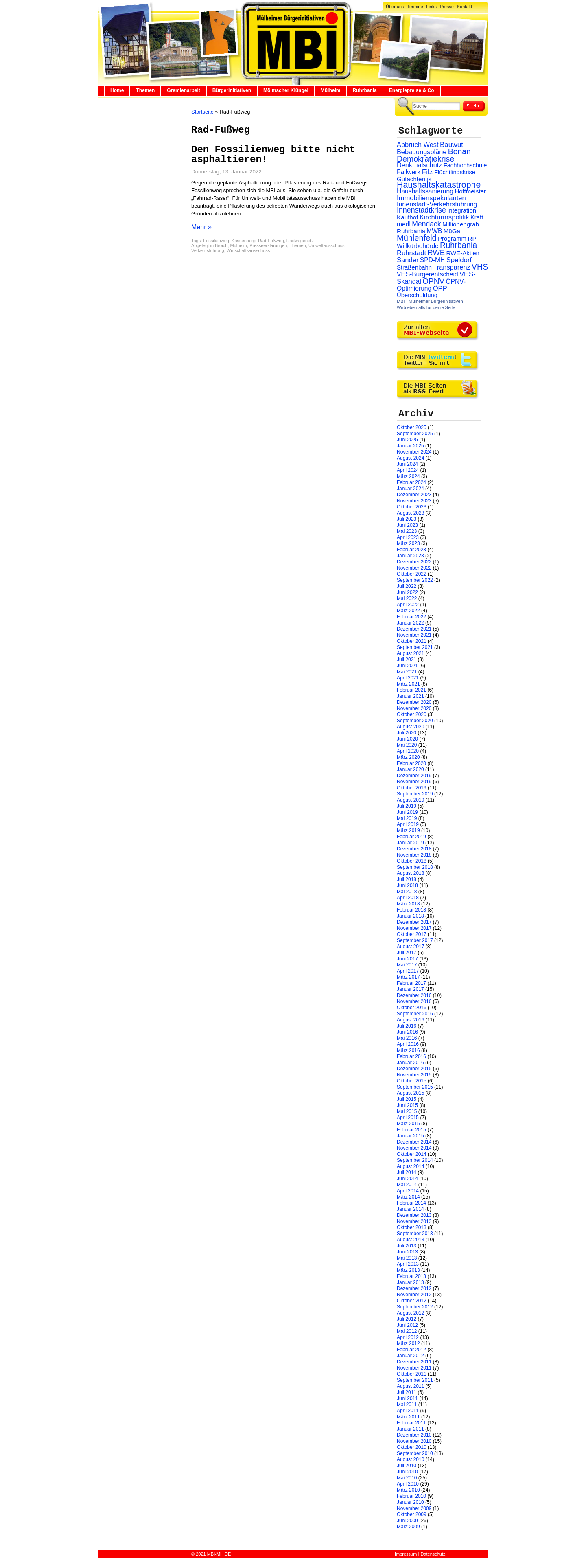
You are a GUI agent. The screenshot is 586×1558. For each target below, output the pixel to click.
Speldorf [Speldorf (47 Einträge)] (459, 260)
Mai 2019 (407, 818)
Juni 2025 (407, 440)
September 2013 (415, 1233)
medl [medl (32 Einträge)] (404, 224)
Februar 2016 (411, 1056)
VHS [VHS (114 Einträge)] (480, 266)
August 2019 (410, 800)
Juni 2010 (407, 1472)
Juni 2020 (407, 739)
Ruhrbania (364, 90)
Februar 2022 (411, 617)
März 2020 (408, 757)
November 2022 (414, 568)
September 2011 (415, 1380)
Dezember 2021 (414, 629)
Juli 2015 (406, 1099)
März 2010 (408, 1490)
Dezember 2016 (414, 995)
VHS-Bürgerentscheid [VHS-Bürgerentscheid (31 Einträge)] (427, 274)
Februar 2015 (411, 1130)
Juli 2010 (406, 1465)
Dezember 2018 (414, 849)
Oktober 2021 (411, 641)
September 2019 (415, 794)
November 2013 (414, 1221)
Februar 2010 (411, 1496)
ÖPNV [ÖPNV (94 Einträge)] (433, 281)
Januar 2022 (410, 623)
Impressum (406, 1553)
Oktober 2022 (411, 574)
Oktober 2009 (411, 1514)
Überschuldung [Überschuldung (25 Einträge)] (417, 295)
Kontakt (464, 6)
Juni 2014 (407, 1178)
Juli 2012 (406, 1319)
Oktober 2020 (411, 714)
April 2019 (408, 824)
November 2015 (414, 1075)
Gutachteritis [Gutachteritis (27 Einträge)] (414, 178)
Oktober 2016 (411, 1007)
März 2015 (408, 1123)
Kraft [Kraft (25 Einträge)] (476, 217)
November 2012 (414, 1294)
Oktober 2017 (411, 934)
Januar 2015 (410, 1136)
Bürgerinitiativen (231, 90)
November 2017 (414, 928)
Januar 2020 (410, 769)
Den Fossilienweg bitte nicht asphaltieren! (273, 154)
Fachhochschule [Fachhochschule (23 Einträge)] (465, 165)
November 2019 (414, 781)
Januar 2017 (410, 989)
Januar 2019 (410, 843)
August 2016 (410, 1020)
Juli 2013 (406, 1246)
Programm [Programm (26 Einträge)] (452, 238)
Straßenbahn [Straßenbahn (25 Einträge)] (414, 267)
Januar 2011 (410, 1429)
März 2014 (408, 1197)
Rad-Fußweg (271, 240)
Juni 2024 (407, 464)
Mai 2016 (407, 1038)
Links (431, 6)
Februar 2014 (411, 1203)
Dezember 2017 (414, 922)
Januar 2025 (410, 446)
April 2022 (408, 604)
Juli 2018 (406, 879)
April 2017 (408, 971)
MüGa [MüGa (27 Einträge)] (452, 231)
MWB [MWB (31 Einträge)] (434, 231)
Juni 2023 (407, 525)
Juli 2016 (406, 1026)
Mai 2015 (407, 1111)
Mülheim (331, 90)
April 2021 (408, 678)
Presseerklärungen (268, 245)
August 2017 (410, 946)
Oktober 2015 (411, 1081)
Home (117, 90)
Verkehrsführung (207, 250)
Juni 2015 (407, 1105)
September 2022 (415, 580)
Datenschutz (432, 1553)
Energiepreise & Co (411, 90)
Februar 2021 (411, 690)
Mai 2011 (407, 1404)
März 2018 (408, 904)
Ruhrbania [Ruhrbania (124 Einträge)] (458, 245)
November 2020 (414, 708)
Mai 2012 (407, 1331)
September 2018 (415, 867)
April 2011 (408, 1410)
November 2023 (414, 501)
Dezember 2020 (414, 702)
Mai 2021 (407, 672)
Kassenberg (244, 240)
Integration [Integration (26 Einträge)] (461, 210)
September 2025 (415, 433)
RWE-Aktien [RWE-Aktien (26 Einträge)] (462, 253)
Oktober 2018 (411, 861)
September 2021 (415, 647)
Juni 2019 (407, 812)
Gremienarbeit (183, 90)
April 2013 (408, 1264)
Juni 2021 (407, 665)
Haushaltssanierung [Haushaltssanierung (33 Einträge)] (425, 191)
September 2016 (415, 1014)
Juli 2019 (406, 806)
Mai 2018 (407, 891)
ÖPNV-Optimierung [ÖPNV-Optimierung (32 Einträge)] (431, 285)
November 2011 (414, 1368)
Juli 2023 (406, 519)
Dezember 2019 (414, 775)
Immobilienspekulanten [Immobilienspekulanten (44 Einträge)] (431, 198)
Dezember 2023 (414, 494)
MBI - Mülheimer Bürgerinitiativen (430, 301)
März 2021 (408, 684)
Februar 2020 (411, 763)
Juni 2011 (407, 1398)
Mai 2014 (407, 1185)
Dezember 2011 (414, 1362)
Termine (415, 6)
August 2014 (410, 1166)
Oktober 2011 (411, 1374)
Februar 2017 (411, 983)
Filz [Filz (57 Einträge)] (427, 172)
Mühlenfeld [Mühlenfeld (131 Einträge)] (417, 237)
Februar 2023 (411, 549)
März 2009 (408, 1527)
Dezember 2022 (414, 562)
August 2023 (410, 513)
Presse (447, 6)
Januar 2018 (410, 916)
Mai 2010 (407, 1478)
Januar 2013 (410, 1282)
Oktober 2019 (411, 788)
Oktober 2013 (411, 1227)
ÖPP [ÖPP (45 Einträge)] (440, 288)
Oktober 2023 (411, 507)
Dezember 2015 (414, 1069)
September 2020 (415, 720)
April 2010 (408, 1484)
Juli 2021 (406, 659)
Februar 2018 (411, 910)
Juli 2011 (406, 1392)
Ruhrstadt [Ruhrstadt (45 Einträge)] (411, 253)
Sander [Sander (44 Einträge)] (408, 260)
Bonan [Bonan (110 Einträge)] (459, 151)
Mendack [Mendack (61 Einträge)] (426, 224)
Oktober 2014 (411, 1154)
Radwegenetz (300, 240)
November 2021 (414, 635)
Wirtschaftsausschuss (248, 250)
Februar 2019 (411, 836)
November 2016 (414, 1001)
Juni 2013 (407, 1252)
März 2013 (408, 1270)
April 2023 (408, 537)
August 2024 (410, 458)
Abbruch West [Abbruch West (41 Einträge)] (418, 144)
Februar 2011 (411, 1423)
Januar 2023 (410, 556)
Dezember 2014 (414, 1142)
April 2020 (408, 751)
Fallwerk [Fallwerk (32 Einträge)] (408, 172)
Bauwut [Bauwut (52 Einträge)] (451, 145)
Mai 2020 (407, 745)
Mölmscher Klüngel (285, 90)
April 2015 (408, 1117)
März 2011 (408, 1417)
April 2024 (408, 470)
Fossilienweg (216, 240)
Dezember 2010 (414, 1435)
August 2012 (410, 1313)
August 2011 (410, 1386)
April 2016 (408, 1044)
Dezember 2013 (414, 1215)
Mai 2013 (407, 1258)
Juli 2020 (406, 733)
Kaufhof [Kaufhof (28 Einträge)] (407, 217)
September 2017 (415, 940)
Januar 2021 (410, 696)
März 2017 (408, 977)
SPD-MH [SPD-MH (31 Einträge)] (432, 259)
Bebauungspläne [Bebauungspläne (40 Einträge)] (421, 152)
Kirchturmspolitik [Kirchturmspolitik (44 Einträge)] (444, 217)
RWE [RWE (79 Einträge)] (436, 252)
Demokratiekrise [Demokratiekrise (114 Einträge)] (425, 158)
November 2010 (414, 1441)
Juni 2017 (407, 959)
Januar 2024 (410, 488)
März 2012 (408, 1343)
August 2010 (410, 1459)
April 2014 (408, 1191)
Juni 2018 (407, 885)
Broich (221, 245)
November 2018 (414, 855)
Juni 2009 (407, 1520)
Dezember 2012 (414, 1288)
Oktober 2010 (411, 1447)
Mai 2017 (407, 965)
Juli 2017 (406, 952)
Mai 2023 (407, 531)
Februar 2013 (411, 1276)
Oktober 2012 (411, 1301)
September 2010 (415, 1453)
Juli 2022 (406, 586)
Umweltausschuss (326, 245)
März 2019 (408, 830)
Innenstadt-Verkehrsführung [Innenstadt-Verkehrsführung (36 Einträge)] (437, 204)
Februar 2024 (411, 482)
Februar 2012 (411, 1349)
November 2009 (414, 1508)
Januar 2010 (410, 1502)
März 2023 (408, 543)
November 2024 (414, 452)
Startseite (202, 112)
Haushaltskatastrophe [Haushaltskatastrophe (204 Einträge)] (439, 185)
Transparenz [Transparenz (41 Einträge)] (451, 267)
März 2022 (408, 611)
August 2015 (410, 1093)
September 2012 (415, 1307)
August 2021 (410, 653)
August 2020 (410, 727)
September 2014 (415, 1160)
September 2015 (415, 1087)
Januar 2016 (410, 1062)
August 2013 (410, 1239)
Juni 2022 (407, 592)
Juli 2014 (406, 1172)
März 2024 (408, 476)
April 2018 (408, 898)
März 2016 (408, 1050)
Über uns (395, 6)
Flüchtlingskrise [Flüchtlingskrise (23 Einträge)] (454, 172)
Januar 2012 (410, 1356)
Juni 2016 (407, 1032)
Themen (145, 90)
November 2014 (414, 1148)
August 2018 (410, 873)
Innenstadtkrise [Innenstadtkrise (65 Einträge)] (421, 210)
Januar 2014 (410, 1209)
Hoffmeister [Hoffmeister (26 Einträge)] (470, 191)
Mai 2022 (407, 598)
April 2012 (408, 1337)
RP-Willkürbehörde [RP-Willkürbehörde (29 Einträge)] (438, 242)
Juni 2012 (407, 1325)
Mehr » (201, 227)
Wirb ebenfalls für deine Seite (426, 307)
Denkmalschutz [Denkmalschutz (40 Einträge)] (419, 165)
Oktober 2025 (411, 427)
